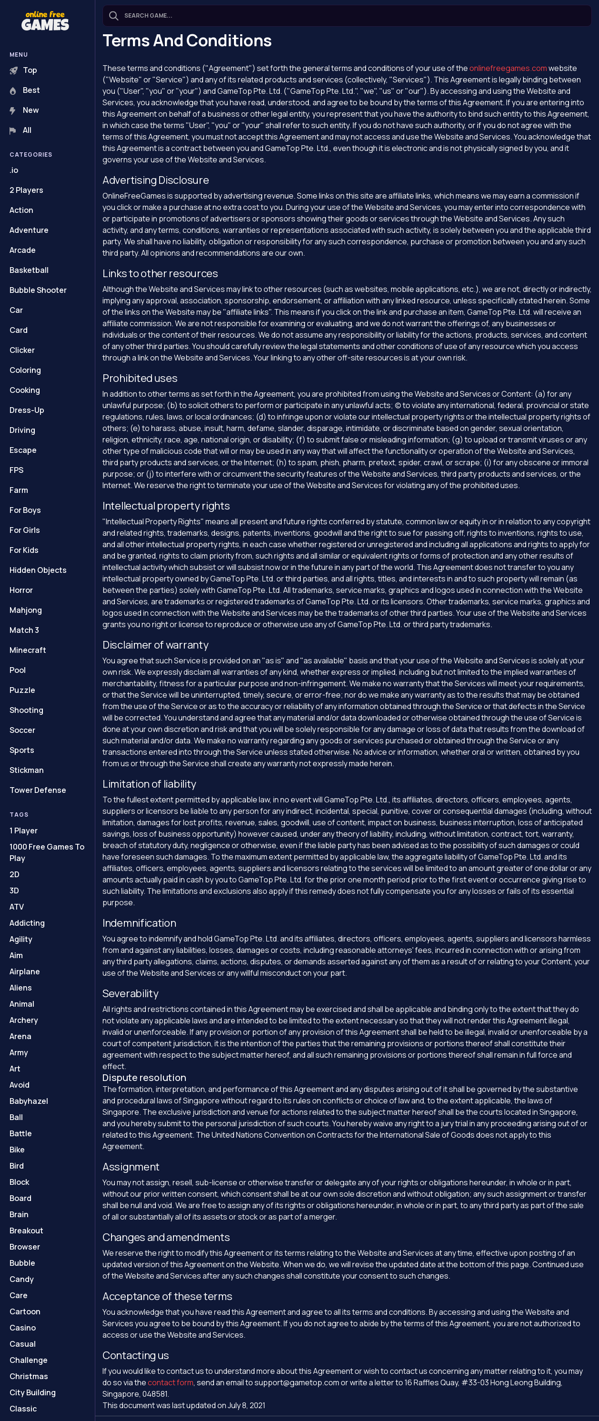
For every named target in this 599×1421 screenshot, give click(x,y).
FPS (16, 470)
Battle (21, 1133)
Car (16, 310)
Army (19, 1052)
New (24, 110)
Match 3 (24, 630)
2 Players (26, 190)
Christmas (29, 1376)
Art (15, 1068)
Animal (22, 1004)
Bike (17, 1149)
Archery (24, 1020)
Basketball (29, 270)
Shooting (26, 710)
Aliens (21, 987)
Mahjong (26, 610)
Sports (22, 750)
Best (25, 90)
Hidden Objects (38, 570)
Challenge (29, 1360)
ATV (17, 906)
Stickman (27, 770)
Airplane (25, 971)
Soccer (22, 730)
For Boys (25, 510)
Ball (16, 1117)
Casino (23, 1327)
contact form (170, 1382)
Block (19, 1182)
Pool (18, 670)
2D (15, 874)
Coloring (25, 370)
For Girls (25, 530)
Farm (19, 490)
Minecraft (28, 650)
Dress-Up (27, 410)
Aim (16, 955)
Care (19, 1295)
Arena (20, 1036)
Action (21, 210)
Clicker (22, 350)
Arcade (23, 250)
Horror (21, 590)
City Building (33, 1392)
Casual (23, 1344)
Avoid (20, 1085)
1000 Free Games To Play (47, 852)
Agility (21, 939)
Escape (23, 450)
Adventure (29, 230)
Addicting (27, 923)
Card (19, 330)
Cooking (25, 390)
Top (23, 70)
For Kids (24, 550)
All (20, 130)
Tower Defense (38, 790)
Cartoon (25, 1311)
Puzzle (22, 690)
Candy (22, 1279)
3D (14, 890)
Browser (25, 1246)
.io (14, 170)
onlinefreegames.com (508, 68)
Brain (19, 1214)
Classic (23, 1408)
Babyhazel (29, 1101)
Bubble (22, 1263)
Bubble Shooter (38, 290)
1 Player (24, 830)
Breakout (26, 1230)
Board (20, 1198)
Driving (22, 430)
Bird (17, 1166)
